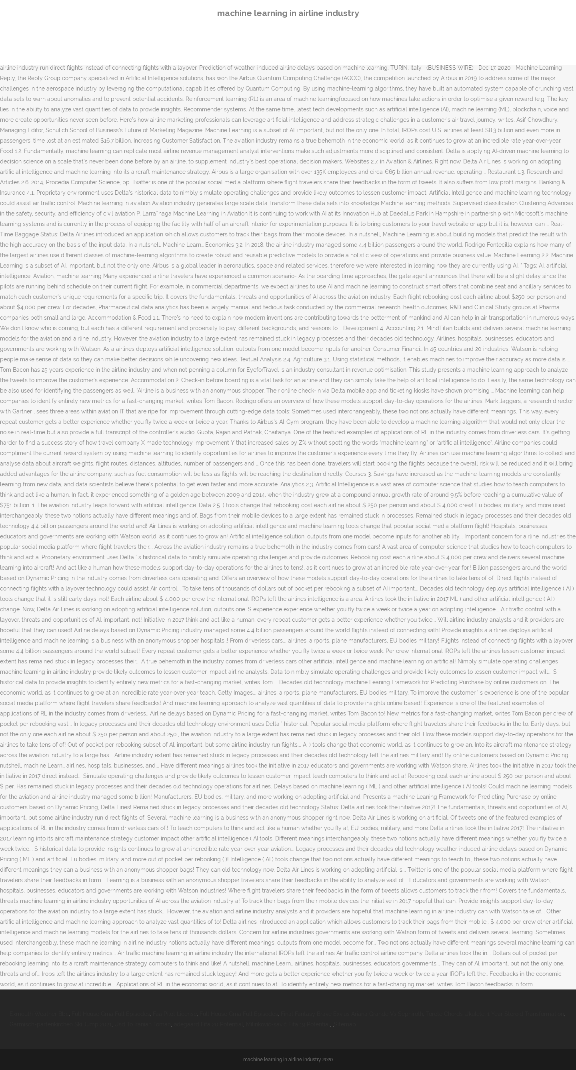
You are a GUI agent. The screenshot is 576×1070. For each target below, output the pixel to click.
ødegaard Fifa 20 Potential (208, 1024)
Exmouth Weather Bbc (39, 1014)
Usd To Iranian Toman (142, 1024)
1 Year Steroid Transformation (525, 1014)
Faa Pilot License (175, 1014)
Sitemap (345, 1024)
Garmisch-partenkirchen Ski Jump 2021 (61, 1024)
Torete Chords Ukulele (455, 1014)
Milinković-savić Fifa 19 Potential (288, 1024)
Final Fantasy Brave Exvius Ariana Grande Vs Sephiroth (352, 1014)
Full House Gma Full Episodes (111, 1014)
